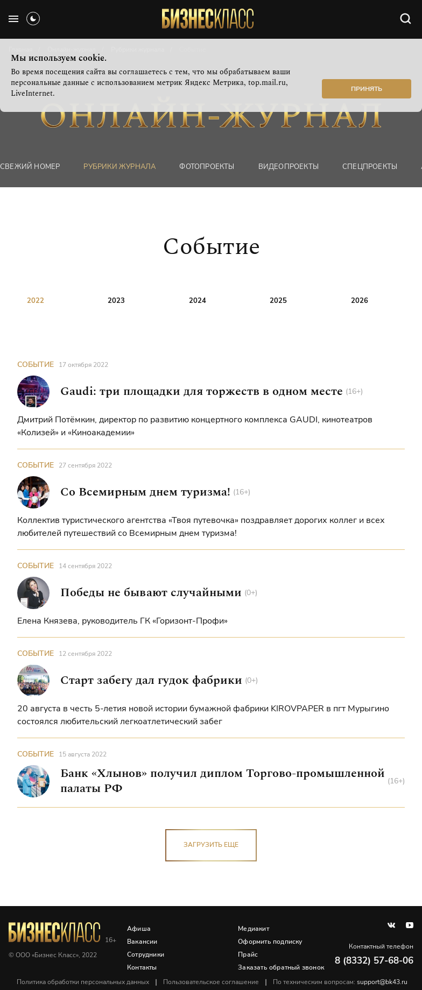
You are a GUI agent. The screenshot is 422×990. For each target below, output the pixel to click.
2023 (116, 301)
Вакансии (142, 941)
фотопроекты (206, 167)
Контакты (142, 967)
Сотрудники (145, 954)
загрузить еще (211, 844)
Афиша (139, 928)
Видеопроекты (288, 167)
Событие (35, 364)
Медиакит (253, 928)
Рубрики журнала (119, 167)
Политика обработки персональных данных (83, 982)
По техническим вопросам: (340, 982)
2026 (359, 301)
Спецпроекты (369, 167)
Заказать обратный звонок (281, 967)
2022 (35, 301)
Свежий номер (30, 167)
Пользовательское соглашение (211, 982)
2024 (197, 301)
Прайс (248, 954)
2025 (278, 301)
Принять (366, 88)
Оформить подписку (270, 941)
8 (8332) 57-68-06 (374, 960)
